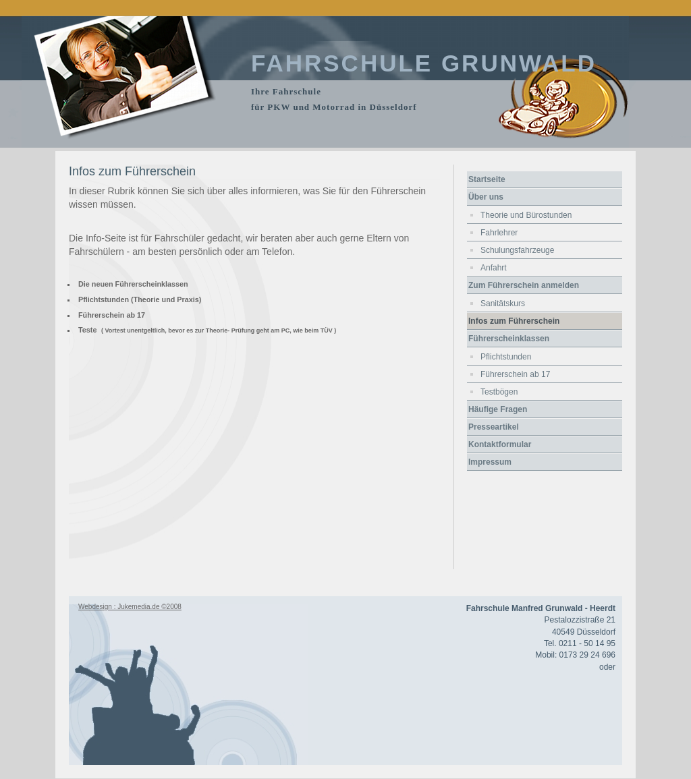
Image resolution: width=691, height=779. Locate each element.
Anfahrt (493, 267)
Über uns (485, 197)
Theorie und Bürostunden (526, 215)
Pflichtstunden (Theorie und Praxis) (139, 299)
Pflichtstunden (505, 357)
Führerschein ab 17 (111, 315)
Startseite (486, 179)
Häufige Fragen (497, 409)
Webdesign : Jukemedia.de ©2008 (130, 606)
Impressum (490, 462)
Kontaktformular (499, 444)
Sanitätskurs (502, 303)
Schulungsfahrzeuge (517, 250)
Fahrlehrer (499, 232)
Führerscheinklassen (508, 338)
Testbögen (499, 392)
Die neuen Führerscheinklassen (133, 284)
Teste (87, 330)
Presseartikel (493, 427)
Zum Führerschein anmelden (523, 285)
